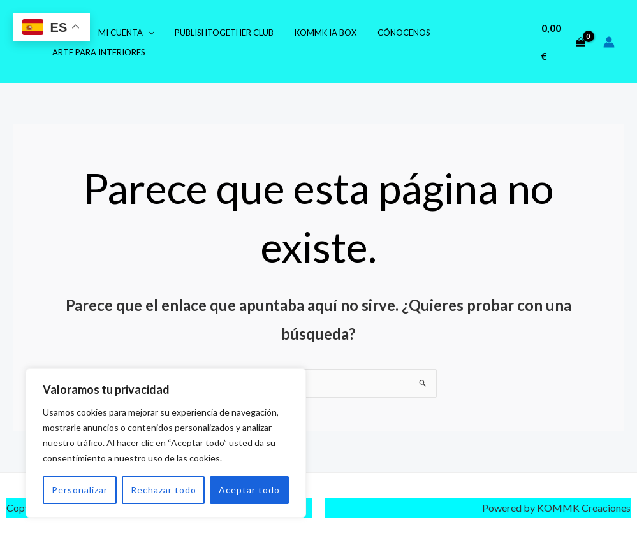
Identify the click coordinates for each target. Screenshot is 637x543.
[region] (166, 443)
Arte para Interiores (96, 52)
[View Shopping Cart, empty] (562, 41)
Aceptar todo (249, 489)
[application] (141, 32)
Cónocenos (384, 32)
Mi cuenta (119, 32)
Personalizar (80, 489)
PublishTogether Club (213, 32)
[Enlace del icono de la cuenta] (609, 42)
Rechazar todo (163, 489)
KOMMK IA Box (310, 32)
